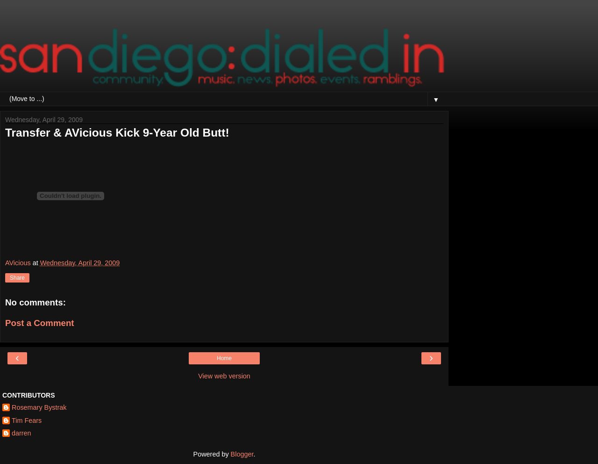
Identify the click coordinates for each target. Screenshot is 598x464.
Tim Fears (27, 420)
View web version (224, 376)
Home (224, 358)
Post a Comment (39, 323)
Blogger (242, 454)
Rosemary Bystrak (39, 407)
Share (17, 278)
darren (21, 433)
